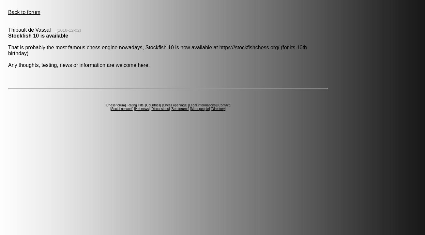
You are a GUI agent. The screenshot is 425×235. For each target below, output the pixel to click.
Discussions (160, 109)
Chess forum (115, 105)
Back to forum (24, 12)
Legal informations (202, 105)
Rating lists (136, 105)
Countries (153, 105)
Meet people (200, 109)
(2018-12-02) (68, 30)
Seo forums (180, 109)
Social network (121, 109)
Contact (224, 105)
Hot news (142, 109)
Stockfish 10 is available (38, 36)
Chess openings (174, 105)
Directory (218, 109)
